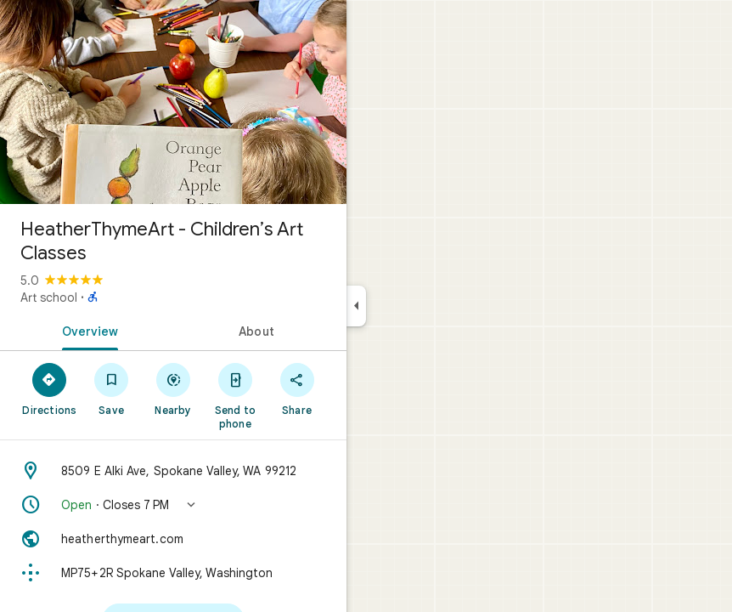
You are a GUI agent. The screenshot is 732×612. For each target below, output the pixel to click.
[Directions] (50, 388)
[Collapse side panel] (356, 306)
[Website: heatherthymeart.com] (173, 539)
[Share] (297, 388)
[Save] (112, 388)
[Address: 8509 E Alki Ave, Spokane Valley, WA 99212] (173, 471)
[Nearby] (174, 388)
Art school (48, 297)
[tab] (86, 329)
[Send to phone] (235, 395)
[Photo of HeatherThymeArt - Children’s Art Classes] (173, 102)
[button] (173, 505)
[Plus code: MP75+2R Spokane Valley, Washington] (173, 573)
